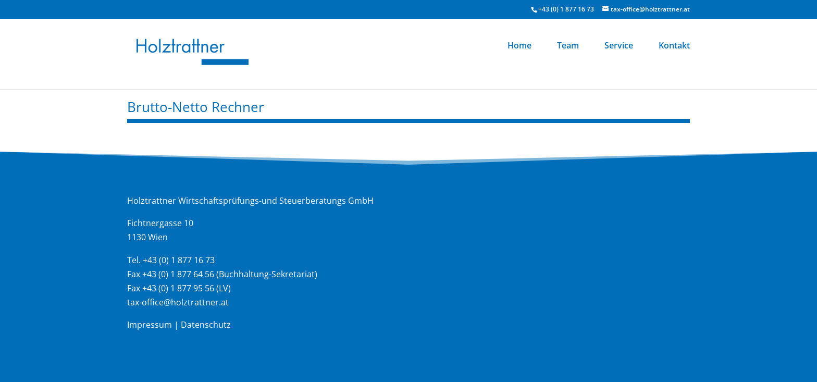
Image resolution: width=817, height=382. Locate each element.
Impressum (149, 324)
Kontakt (674, 46)
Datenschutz (206, 324)
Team (568, 46)
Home (519, 46)
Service (618, 46)
